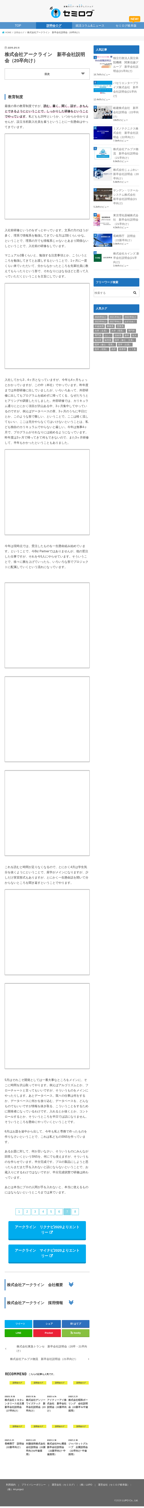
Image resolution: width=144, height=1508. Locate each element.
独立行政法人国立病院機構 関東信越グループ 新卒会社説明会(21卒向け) (125, 64)
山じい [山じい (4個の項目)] (108, 331)
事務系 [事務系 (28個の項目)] (110, 321)
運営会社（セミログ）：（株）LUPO (71, 1486)
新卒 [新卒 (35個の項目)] (127, 331)
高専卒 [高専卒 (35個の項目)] (122, 345)
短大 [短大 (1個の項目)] (134, 331)
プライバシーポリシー (33, 1486)
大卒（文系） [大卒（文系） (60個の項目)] (101, 326)
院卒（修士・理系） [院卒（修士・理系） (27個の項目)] (105, 340)
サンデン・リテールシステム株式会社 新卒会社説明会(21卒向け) (125, 193)
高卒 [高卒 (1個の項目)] (113, 345)
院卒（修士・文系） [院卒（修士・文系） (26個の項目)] (125, 335)
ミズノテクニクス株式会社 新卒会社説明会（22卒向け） (125, 130)
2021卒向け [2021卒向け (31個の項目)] (115, 312)
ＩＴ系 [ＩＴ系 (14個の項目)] (132, 345)
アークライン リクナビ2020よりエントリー (47, 1230)
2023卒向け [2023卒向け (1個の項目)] (100, 317)
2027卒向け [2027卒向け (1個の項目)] (115, 317)
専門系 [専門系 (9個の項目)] (98, 331)
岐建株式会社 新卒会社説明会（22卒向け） (126, 110)
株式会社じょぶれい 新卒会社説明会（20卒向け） (126, 171)
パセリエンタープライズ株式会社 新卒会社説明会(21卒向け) (125, 88)
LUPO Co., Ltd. (130, 1502)
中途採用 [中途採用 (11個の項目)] (99, 321)
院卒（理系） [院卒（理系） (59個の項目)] (101, 345)
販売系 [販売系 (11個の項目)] (108, 335)
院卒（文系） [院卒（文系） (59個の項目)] (124, 340)
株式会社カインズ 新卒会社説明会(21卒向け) (126, 253)
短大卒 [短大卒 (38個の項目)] (98, 335)
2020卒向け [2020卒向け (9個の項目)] (100, 312)
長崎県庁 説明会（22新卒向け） (124, 233)
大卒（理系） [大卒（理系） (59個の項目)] (118, 326)
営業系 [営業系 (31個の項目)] (120, 321)
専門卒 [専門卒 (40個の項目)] (131, 326)
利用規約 (11, 1486)
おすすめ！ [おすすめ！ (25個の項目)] (130, 317)
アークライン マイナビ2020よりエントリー (47, 1255)
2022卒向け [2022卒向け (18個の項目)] (130, 312)
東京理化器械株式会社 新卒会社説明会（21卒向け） (125, 215)
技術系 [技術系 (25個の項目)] (118, 331)
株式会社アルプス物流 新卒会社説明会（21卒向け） (125, 151)
